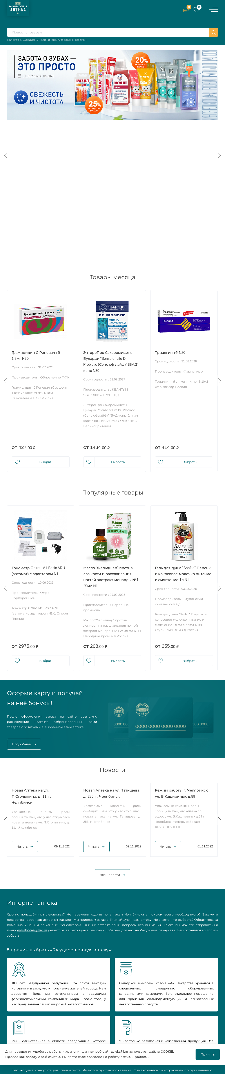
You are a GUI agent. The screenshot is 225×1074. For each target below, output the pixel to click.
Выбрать (46, 321)
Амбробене (66, 39)
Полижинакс (47, 39)
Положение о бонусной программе (199, 1036)
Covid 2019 (151, 1030)
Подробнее (21, 603)
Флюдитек (30, 39)
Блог (147, 1035)
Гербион (81, 39)
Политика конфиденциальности (200, 1015)
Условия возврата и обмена (198, 1025)
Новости (110, 1025)
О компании (112, 1019)
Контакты (110, 1041)
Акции (148, 1014)
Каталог (109, 1014)
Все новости (110, 734)
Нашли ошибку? (195, 1007)
